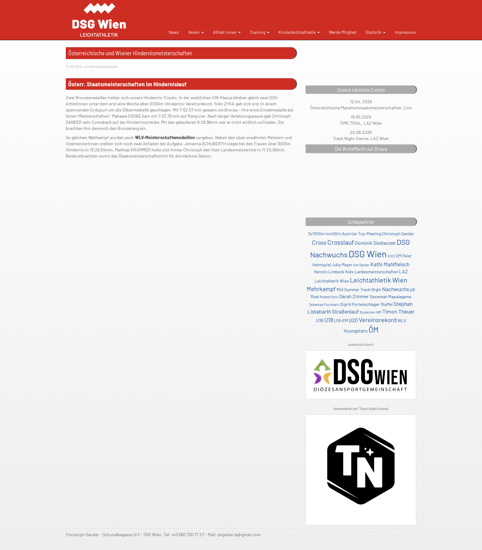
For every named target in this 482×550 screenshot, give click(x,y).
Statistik (375, 32)
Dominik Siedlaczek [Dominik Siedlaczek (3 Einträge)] (375, 243)
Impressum (405, 32)
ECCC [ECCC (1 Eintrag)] (391, 256)
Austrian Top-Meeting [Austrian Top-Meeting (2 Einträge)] (361, 233)
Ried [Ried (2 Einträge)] (315, 296)
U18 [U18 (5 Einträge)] (328, 319)
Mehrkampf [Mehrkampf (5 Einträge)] (321, 288)
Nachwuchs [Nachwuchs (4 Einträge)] (395, 289)
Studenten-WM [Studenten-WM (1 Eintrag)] (370, 312)
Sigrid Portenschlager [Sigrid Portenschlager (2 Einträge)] (360, 304)
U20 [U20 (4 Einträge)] (353, 320)
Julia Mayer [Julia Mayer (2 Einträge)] (342, 264)
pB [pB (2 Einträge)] (412, 289)
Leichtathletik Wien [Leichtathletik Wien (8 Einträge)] (378, 280)
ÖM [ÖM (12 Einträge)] (374, 329)
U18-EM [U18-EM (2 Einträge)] (341, 320)
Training (259, 32)
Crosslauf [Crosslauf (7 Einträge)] (340, 242)
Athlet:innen (227, 32)
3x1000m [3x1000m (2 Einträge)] (316, 233)
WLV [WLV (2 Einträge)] (401, 320)
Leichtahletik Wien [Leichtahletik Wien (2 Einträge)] (332, 280)
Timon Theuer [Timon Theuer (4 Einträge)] (398, 311)
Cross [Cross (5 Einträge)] (319, 242)
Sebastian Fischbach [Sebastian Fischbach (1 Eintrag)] (324, 304)
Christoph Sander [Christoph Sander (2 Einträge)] (398, 233)
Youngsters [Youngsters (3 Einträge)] (355, 331)
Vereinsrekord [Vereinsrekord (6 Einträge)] (378, 319)
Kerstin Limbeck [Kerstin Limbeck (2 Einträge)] (329, 271)
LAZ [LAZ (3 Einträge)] (403, 271)
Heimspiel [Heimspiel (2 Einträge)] (321, 264)
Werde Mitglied (342, 32)
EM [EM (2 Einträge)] (398, 255)
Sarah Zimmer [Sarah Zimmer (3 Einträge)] (354, 296)
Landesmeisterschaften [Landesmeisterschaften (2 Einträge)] (376, 271)
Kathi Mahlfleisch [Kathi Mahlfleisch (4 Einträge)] (389, 264)
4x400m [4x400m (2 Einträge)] (333, 233)
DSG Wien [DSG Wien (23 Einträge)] (368, 253)
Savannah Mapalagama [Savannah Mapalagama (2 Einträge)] (390, 296)
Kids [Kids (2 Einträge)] (349, 271)
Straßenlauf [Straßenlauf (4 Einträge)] (345, 311)
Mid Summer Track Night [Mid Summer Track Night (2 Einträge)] (359, 289)
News (174, 32)
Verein (196, 32)
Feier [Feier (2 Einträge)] (407, 255)
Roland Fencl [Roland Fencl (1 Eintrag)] (329, 297)
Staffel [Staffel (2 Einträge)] (387, 304)
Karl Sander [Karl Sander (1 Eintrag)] (361, 265)
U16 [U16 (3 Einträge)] (319, 320)
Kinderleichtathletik (299, 32)
